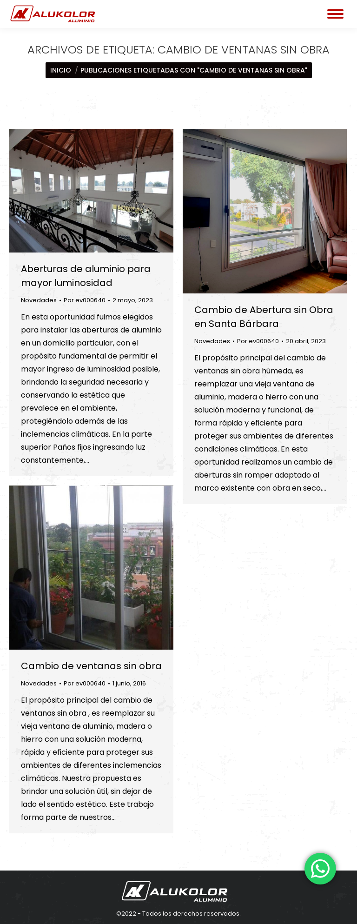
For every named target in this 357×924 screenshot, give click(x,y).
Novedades (39, 300)
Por (85, 300)
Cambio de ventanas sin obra (91, 665)
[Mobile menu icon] (335, 14)
